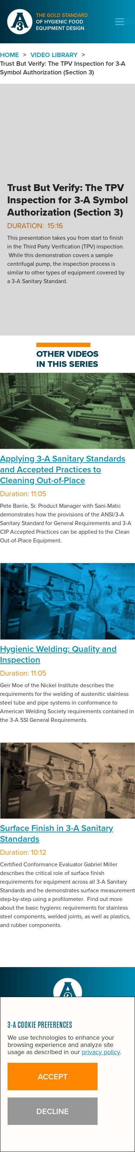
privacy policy (101, 1052)
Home (9, 55)
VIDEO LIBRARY (54, 55)
